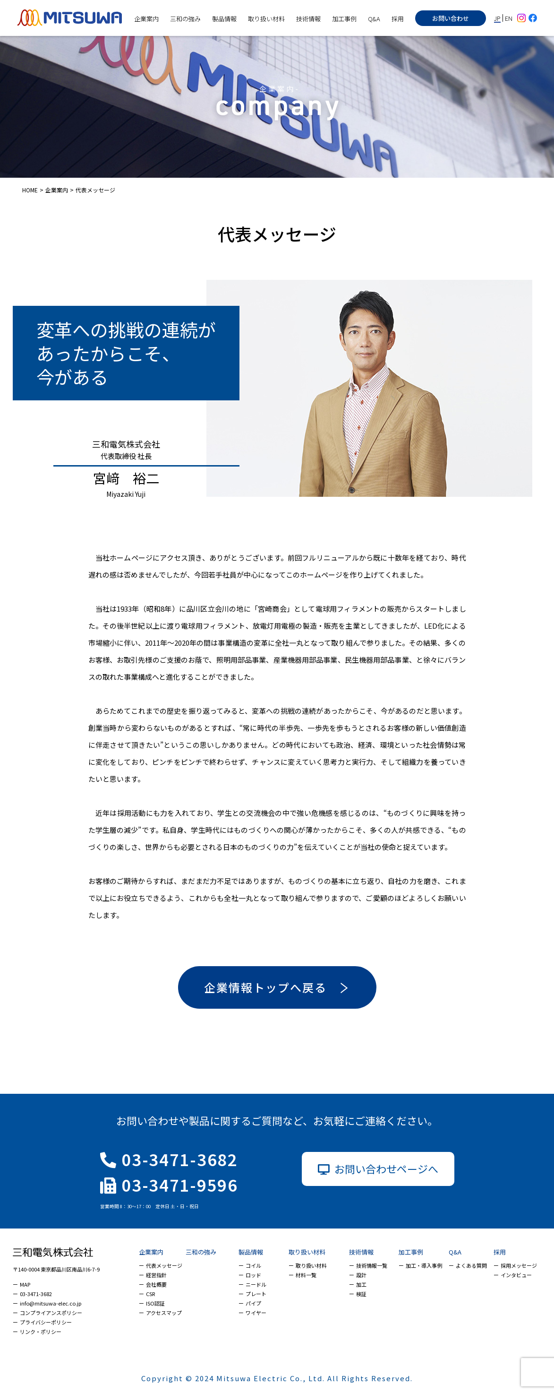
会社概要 (156, 1284)
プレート (256, 1294)
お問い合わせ (450, 18)
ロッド (253, 1275)
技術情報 (308, 18)
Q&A (374, 18)
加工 (361, 1284)
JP (497, 18)
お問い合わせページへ (378, 1168)
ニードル (256, 1284)
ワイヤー (256, 1312)
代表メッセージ (164, 1265)
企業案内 (146, 18)
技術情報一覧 (371, 1265)
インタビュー (516, 1275)
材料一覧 (306, 1275)
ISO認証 (155, 1303)
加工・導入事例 (424, 1265)
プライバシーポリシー (46, 1322)
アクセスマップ (164, 1312)
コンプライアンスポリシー (51, 1312)
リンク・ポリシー (40, 1331)
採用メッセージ (519, 1265)
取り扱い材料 (266, 18)
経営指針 (156, 1275)
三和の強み (185, 18)
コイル (253, 1265)
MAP (25, 1284)
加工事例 (344, 18)
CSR (150, 1294)
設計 (361, 1275)
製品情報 (224, 18)
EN (508, 18)
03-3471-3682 (169, 1159)
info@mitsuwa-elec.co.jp (50, 1303)
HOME (30, 190)
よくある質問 (471, 1265)
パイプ (253, 1303)
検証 (361, 1294)
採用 (398, 18)
